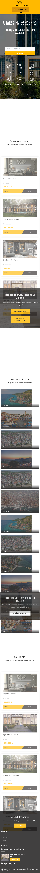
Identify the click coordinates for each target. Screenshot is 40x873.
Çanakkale (6, 656)
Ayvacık (5, 551)
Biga (4, 592)
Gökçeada (6, 736)
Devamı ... (20, 868)
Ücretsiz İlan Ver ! (20, 9)
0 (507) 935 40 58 (20, 5)
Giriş (20, 13)
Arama (20, 53)
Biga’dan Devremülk (10, 420)
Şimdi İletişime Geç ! (20, 629)
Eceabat (6, 676)
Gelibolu (6, 716)
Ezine (4, 696)
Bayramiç (6, 572)
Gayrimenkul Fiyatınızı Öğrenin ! (20, 341)
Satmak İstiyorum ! (20, 333)
